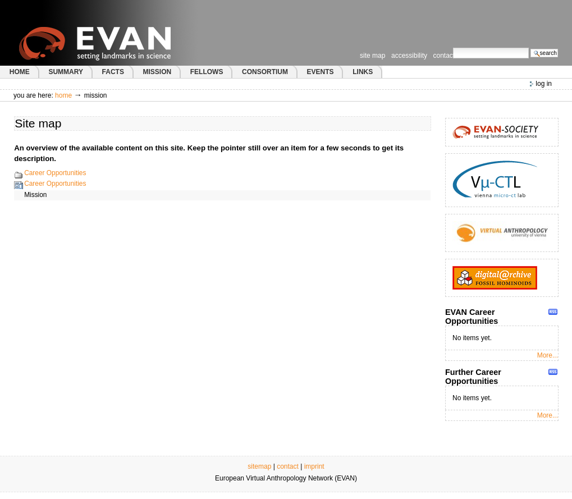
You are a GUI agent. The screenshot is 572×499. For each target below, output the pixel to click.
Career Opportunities (55, 173)
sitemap (259, 466)
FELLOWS (206, 72)
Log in (544, 84)
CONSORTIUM (265, 72)
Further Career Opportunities (473, 377)
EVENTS (320, 72)
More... (547, 355)
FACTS (113, 72)
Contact (444, 55)
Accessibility (409, 55)
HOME (20, 72)
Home (63, 95)
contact (288, 466)
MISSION (157, 72)
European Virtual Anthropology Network (117, 33)
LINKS (363, 72)
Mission (35, 195)
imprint (314, 466)
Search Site (452, 47)
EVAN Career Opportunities (471, 317)
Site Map (372, 55)
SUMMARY (65, 72)
